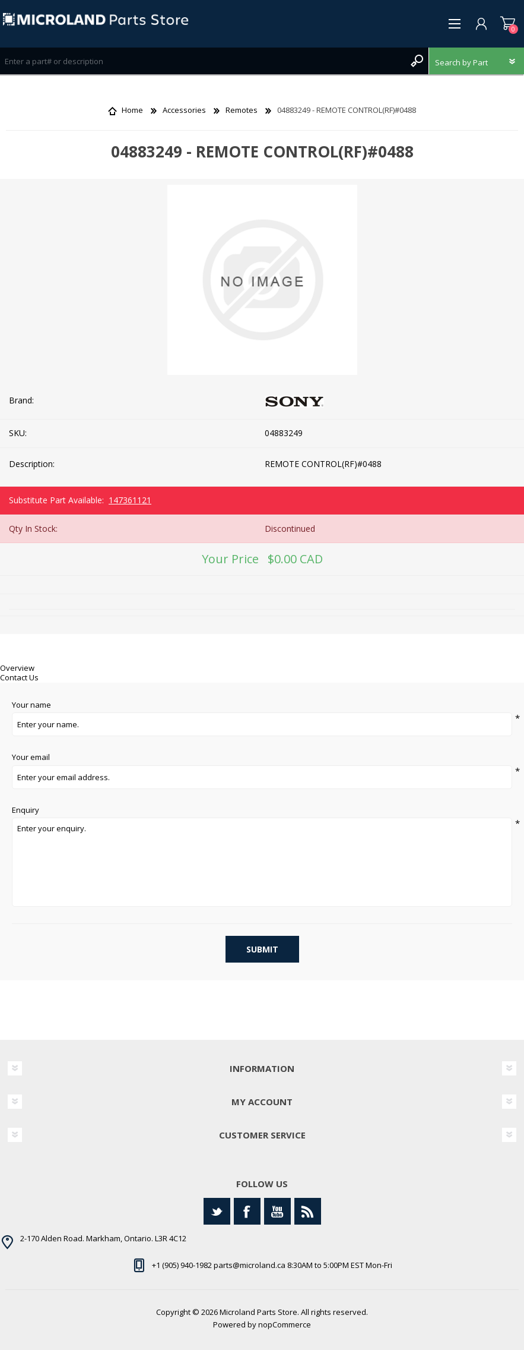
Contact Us (19, 677)
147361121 (130, 500)
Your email (31, 757)
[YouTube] (277, 1211)
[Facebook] (247, 1211)
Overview (17, 668)
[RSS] (307, 1211)
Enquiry (25, 810)
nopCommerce (284, 1324)
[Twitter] (217, 1211)
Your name (31, 705)
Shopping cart (507, 24)
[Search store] (202, 61)
